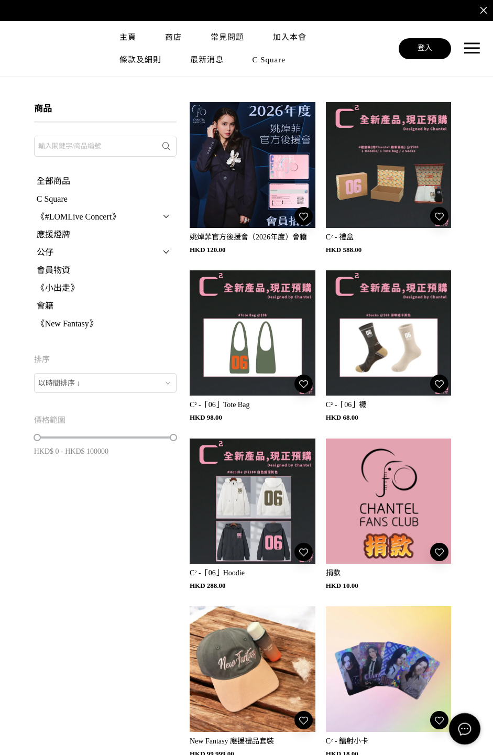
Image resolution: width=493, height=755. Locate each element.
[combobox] (105, 383)
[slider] (37, 437)
